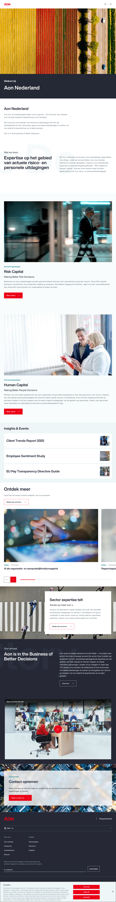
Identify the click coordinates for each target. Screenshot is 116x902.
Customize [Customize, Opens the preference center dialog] (86, 887)
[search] (105, 4)
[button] (16, 503)
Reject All (86, 892)
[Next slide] (13, 581)
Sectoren (32, 847)
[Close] (113, 891)
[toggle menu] (111, 4)
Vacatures (8, 847)
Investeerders (9, 852)
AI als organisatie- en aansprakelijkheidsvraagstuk (31, 570)
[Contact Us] (20, 799)
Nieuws (7, 856)
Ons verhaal (8, 843)
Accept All (86, 897)
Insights (32, 852)
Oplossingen (33, 843)
